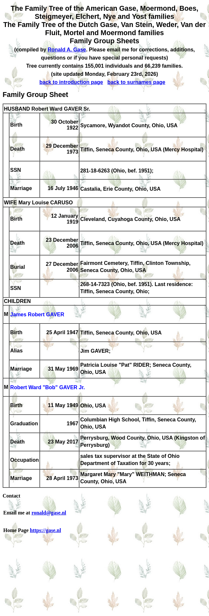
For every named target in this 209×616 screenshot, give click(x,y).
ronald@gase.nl (49, 512)
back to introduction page (71, 82)
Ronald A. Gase (67, 49)
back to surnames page (136, 82)
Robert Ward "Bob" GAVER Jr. (47, 387)
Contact (11, 496)
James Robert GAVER (37, 315)
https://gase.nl (45, 530)
